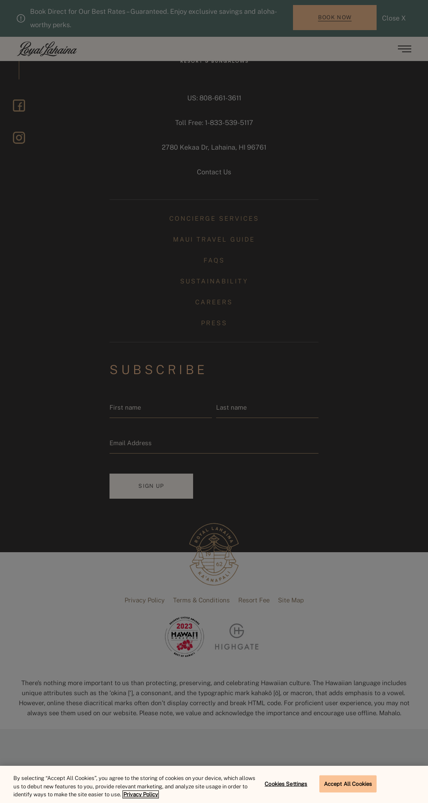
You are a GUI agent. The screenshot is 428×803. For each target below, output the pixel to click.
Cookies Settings (286, 783)
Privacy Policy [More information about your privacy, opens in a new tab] (140, 794)
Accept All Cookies (348, 783)
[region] (214, 784)
